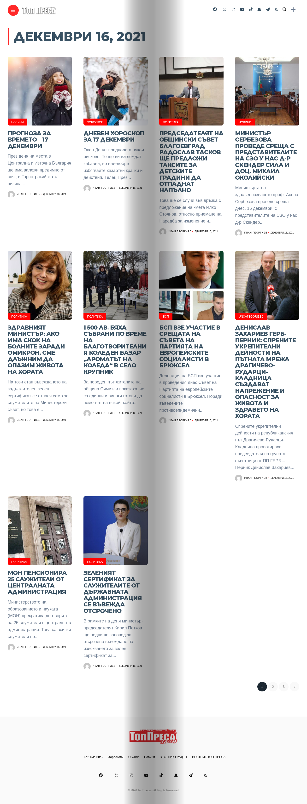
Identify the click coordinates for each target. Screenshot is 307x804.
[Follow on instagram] (233, 9)
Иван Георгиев (28, 194)
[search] (284, 9)
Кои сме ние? (93, 757)
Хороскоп (95, 122)
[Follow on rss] (276, 9)
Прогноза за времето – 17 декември (29, 139)
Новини (17, 122)
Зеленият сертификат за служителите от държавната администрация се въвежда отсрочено (112, 591)
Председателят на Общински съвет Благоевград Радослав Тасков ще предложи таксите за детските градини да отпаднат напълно (191, 162)
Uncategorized (251, 316)
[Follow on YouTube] (242, 9)
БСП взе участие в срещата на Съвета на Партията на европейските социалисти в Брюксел (189, 346)
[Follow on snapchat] (259, 9)
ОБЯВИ (133, 757)
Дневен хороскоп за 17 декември (113, 136)
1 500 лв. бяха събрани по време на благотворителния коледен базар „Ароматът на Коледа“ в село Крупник (114, 349)
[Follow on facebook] (215, 9)
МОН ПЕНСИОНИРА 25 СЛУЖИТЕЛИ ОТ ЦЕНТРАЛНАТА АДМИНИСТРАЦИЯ (37, 582)
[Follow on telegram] (268, 9)
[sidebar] (293, 9)
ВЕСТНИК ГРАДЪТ (173, 757)
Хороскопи (116, 757)
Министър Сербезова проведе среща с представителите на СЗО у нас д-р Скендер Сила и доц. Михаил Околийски (266, 155)
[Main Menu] (13, 10)
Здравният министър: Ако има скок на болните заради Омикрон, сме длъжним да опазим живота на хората (36, 349)
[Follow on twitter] (224, 9)
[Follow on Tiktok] (251, 9)
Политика (170, 122)
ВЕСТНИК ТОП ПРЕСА (208, 757)
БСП (166, 316)
